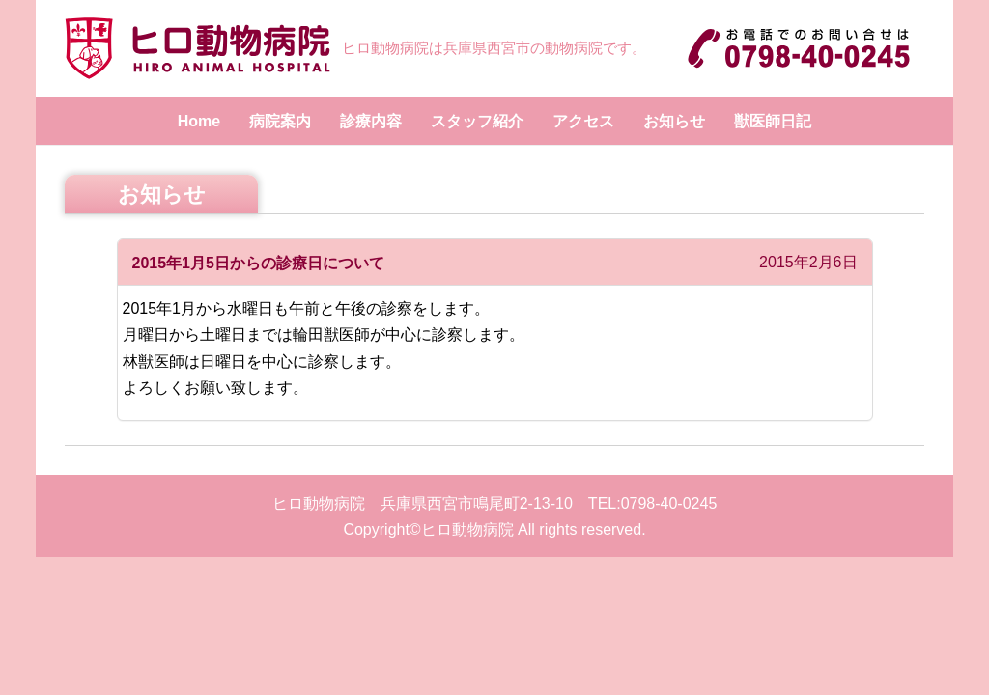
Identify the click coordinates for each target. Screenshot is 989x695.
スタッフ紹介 (477, 121)
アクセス (583, 121)
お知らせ (674, 121)
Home (199, 121)
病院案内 (280, 121)
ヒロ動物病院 (467, 529)
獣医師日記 (772, 121)
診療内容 (371, 121)
